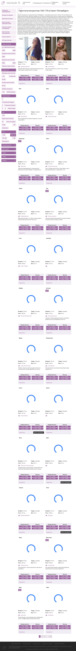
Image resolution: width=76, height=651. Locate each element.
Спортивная (51, 66)
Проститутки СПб (26, 3)
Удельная (23, 166)
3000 (3, 56)
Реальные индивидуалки (6, 11)
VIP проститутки (6, 40)
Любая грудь (11, 108)
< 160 (3, 135)
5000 (14, 63)
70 (2, 121)
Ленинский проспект (26, 316)
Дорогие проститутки (8, 60)
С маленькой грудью (8, 102)
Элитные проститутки (8, 66)
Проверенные (47, 3)
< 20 (3, 76)
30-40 (3, 85)
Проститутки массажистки (6, 32)
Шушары (50, 515)
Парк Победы (24, 266)
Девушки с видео (55, 3)
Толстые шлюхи (10, 121)
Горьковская (24, 415)
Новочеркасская (52, 316)
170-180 (4, 138)
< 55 (3, 115)
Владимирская (24, 216)
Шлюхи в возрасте (7, 89)
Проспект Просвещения (27, 465)
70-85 (3, 125)
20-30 (3, 79)
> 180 (13, 138)
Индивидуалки (38, 3)
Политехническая (52, 166)
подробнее (22, 83)
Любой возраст (11, 92)
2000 (3, 50)
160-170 (13, 135)
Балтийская (24, 116)
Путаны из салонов (7, 15)
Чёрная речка (24, 565)
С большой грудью (10, 105)
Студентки (12, 76)
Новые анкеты (6, 36)
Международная (25, 515)
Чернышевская (52, 116)
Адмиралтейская (25, 66)
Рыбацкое (50, 615)
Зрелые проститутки (8, 82)
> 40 (3, 92)
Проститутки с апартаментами (6, 23)
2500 (14, 50)
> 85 (14, 125)
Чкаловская (51, 565)
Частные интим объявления (6, 27)
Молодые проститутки (8, 73)
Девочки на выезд (7, 18)
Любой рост (5, 141)
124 (50, 636)
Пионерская (51, 365)
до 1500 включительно (8, 47)
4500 (3, 63)
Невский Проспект (26, 365)
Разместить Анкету (66, 3)
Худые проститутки (7, 118)
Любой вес (5, 128)
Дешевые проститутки (8, 53)
